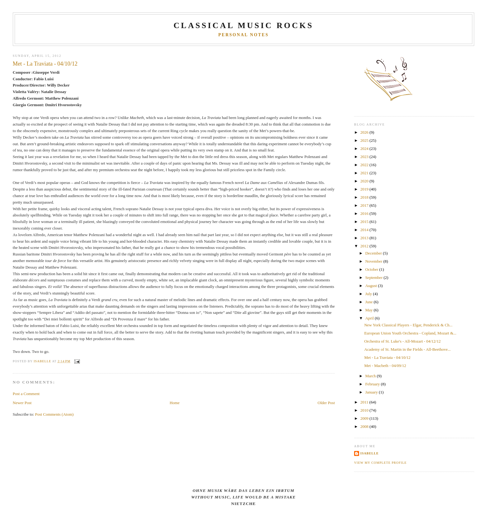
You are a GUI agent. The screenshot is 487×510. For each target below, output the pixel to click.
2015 (364, 221)
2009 (364, 418)
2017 (364, 205)
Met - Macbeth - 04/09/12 (385, 365)
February (373, 384)
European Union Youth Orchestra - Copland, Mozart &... (410, 333)
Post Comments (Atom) (54, 414)
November (374, 261)
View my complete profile (380, 462)
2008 (364, 426)
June (369, 302)
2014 (364, 229)
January (372, 392)
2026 (364, 132)
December (374, 253)
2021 (364, 173)
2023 (364, 156)
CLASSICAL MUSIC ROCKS (243, 25)
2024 (364, 148)
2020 (364, 181)
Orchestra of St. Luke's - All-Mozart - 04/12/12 (402, 341)
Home (175, 402)
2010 (364, 410)
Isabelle (369, 453)
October (372, 269)
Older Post (326, 402)
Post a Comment (26, 393)
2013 (364, 237)
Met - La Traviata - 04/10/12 (387, 357)
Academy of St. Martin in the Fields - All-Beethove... (407, 349)
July (369, 293)
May (369, 310)
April (370, 318)
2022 (364, 164)
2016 (364, 213)
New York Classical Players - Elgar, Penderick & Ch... (408, 325)
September (374, 277)
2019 (364, 189)
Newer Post (22, 402)
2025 (364, 140)
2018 (364, 197)
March (371, 376)
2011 (364, 402)
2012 (364, 246)
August (371, 285)
